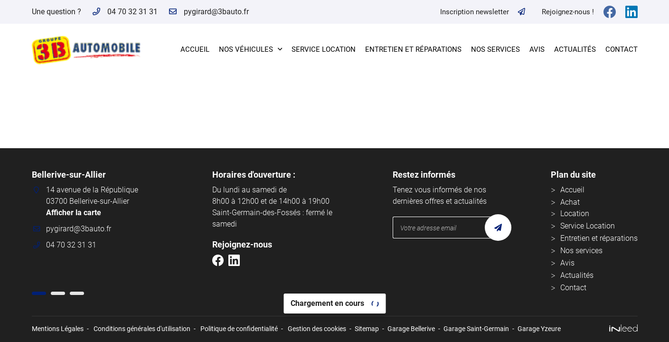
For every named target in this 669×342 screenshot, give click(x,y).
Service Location (324, 49)
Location (574, 213)
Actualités (575, 49)
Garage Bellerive (411, 329)
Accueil (194, 49)
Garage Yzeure (539, 329)
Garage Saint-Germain (476, 329)
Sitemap (367, 329)
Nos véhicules (246, 49)
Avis (537, 49)
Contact (621, 49)
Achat (570, 202)
